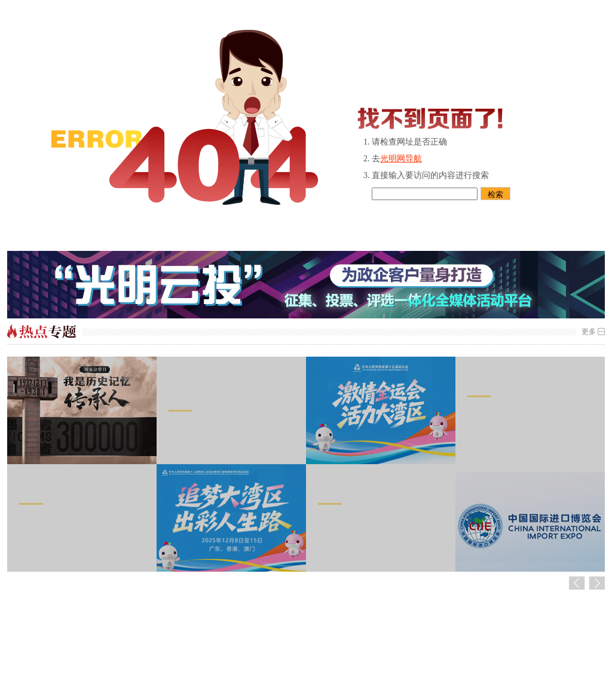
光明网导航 (401, 158)
